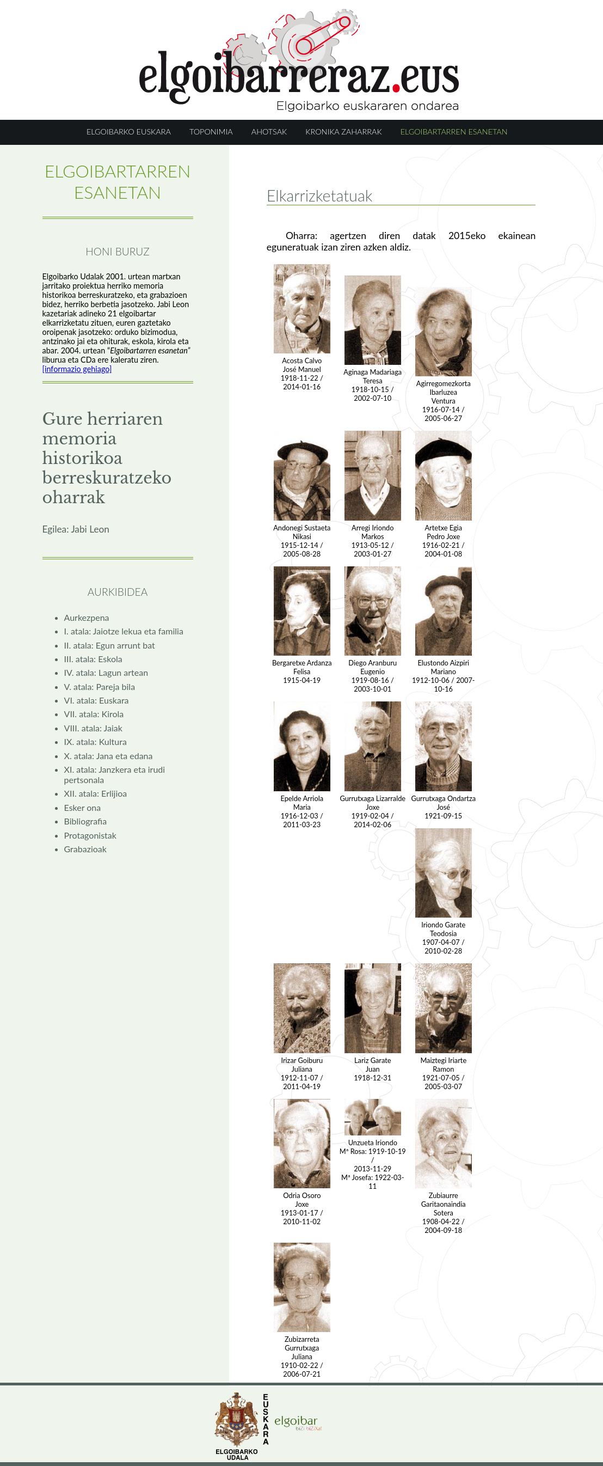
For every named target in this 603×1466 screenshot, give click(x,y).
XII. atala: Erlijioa (95, 793)
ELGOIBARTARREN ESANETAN (454, 131)
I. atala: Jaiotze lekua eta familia (123, 631)
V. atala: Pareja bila (100, 686)
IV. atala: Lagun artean (106, 672)
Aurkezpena (86, 617)
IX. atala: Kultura (95, 741)
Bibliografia (85, 821)
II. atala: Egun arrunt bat (109, 645)
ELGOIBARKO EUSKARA (129, 131)
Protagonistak (90, 835)
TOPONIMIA (211, 131)
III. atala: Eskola (93, 658)
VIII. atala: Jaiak (93, 728)
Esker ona (82, 807)
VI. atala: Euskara (96, 700)
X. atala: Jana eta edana (108, 755)
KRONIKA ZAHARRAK (343, 131)
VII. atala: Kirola (94, 713)
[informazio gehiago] (77, 369)
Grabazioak (85, 849)
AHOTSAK (269, 131)
